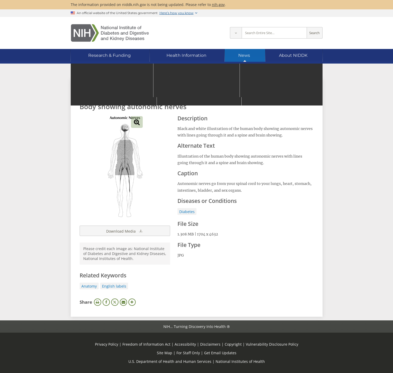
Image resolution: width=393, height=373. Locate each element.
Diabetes (187, 211)
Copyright (233, 344)
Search (314, 33)
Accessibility (185, 344)
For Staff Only (188, 352)
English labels (114, 286)
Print (97, 302)
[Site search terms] (274, 33)
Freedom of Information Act (146, 344)
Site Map (164, 352)
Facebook (106, 302)
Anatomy (89, 286)
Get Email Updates (220, 352)
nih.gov (218, 4)
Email (123, 302)
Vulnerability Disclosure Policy (272, 344)
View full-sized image (137, 122)
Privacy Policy (106, 344)
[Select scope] (236, 33)
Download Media (124, 231)
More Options (132, 302)
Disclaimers (210, 344)
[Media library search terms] (189, 92)
